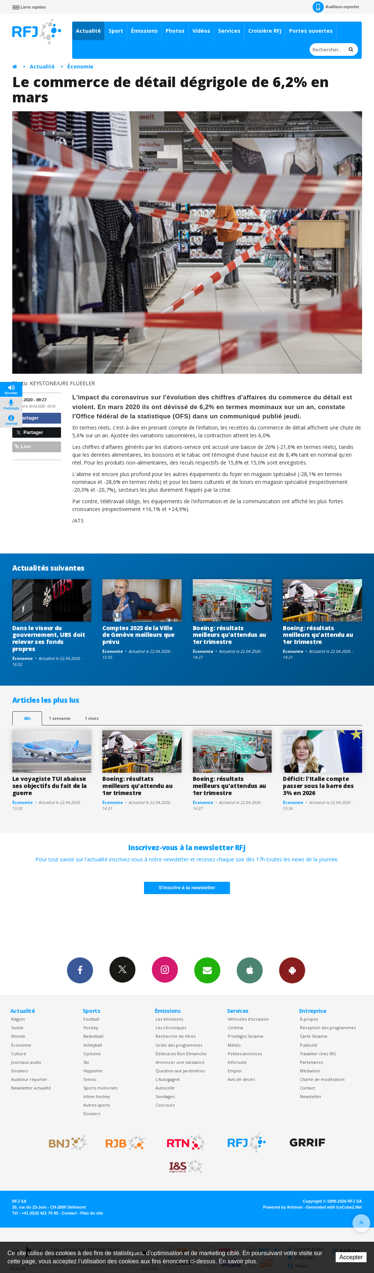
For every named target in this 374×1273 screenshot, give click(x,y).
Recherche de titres (175, 1036)
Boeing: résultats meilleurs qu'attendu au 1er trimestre (318, 635)
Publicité (308, 1045)
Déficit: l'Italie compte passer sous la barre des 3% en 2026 (318, 786)
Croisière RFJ (264, 30)
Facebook (80, 970)
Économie (80, 66)
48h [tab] (27, 718)
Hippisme (92, 1070)
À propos (309, 1019)
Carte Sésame (313, 1036)
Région (18, 1019)
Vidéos (201, 30)
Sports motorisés (100, 1087)
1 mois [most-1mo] (92, 718)
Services (229, 30)
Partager (27, 418)
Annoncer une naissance (180, 1062)
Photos (175, 30)
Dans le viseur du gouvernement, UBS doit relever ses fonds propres (48, 638)
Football (91, 1019)
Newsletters (207, 970)
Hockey (90, 1027)
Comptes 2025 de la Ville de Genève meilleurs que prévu (138, 635)
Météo (234, 1045)
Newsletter (311, 1096)
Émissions (144, 30)
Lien (23, 446)
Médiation (310, 1070)
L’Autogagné (168, 1079)
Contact (307, 1087)
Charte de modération (322, 1079)
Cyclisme (92, 1053)
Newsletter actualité (31, 1087)
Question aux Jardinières (180, 1070)
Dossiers (19, 1070)
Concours (165, 1105)
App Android (292, 970)
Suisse (17, 1027)
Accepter (351, 1257)
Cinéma (235, 1027)
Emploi (235, 1070)
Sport (116, 30)
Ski (86, 1062)
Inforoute (237, 1062)
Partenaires (311, 1062)
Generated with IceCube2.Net (334, 1207)
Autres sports (96, 1105)
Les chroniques (171, 1027)
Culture (18, 1053)
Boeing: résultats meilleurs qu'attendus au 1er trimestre (229, 635)
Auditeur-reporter (336, 7)
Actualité (88, 30)
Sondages (165, 1096)
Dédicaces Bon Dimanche (181, 1053)
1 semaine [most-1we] (59, 718)
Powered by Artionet (282, 1207)
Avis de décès (241, 1079)
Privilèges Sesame (245, 1036)
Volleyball (92, 1045)
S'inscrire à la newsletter (187, 887)
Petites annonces (245, 1053)
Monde (18, 1036)
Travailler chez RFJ (318, 1053)
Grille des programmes (179, 1045)
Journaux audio (26, 1062)
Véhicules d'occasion (248, 1019)
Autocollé (165, 1087)
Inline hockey (96, 1096)
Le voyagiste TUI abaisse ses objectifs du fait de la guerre (49, 786)
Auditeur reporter (29, 1079)
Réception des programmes (328, 1027)
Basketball (93, 1036)
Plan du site (91, 1213)
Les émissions (169, 1019)
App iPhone (250, 970)
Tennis (89, 1079)
